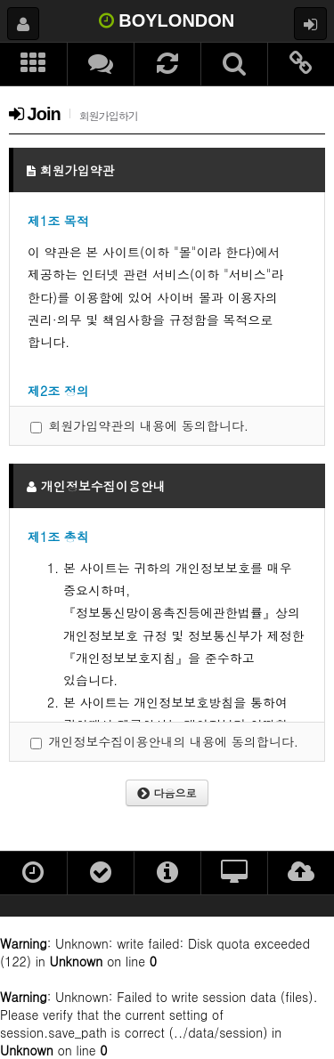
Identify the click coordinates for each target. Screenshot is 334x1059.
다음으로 (166, 792)
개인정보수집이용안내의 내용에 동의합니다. (164, 741)
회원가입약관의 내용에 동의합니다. (139, 425)
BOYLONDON (167, 20)
